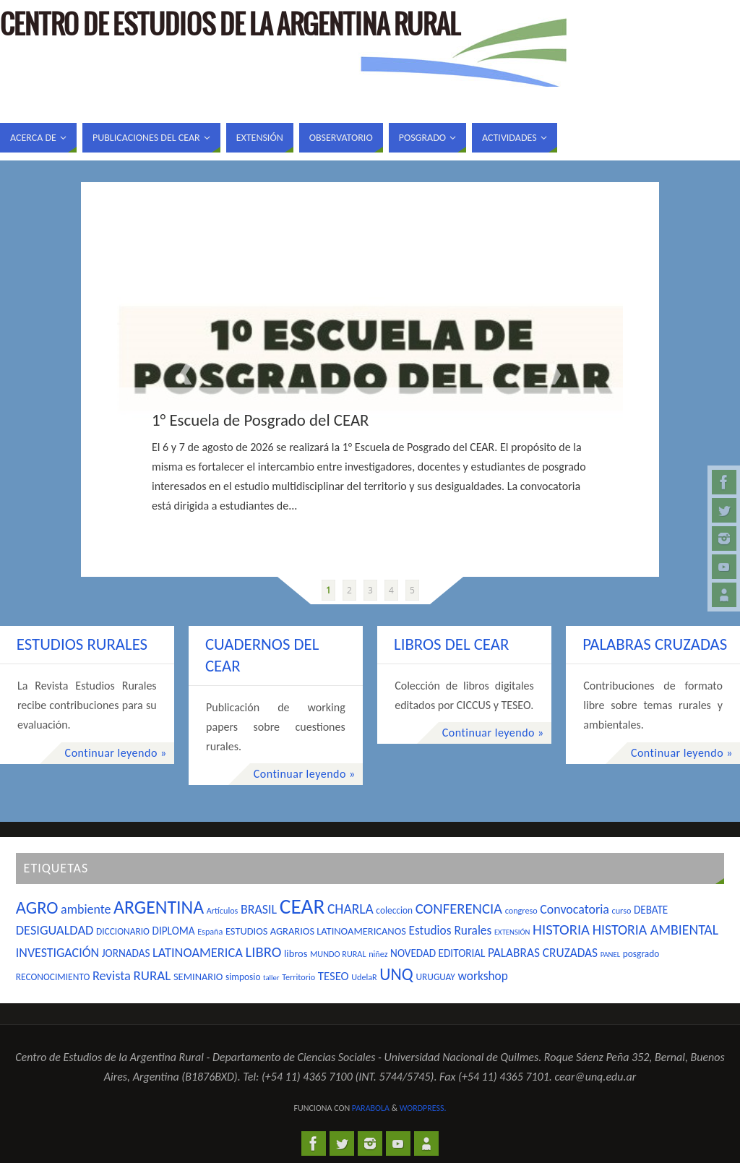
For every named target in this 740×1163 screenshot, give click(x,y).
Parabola (371, 1108)
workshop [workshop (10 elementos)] (483, 976)
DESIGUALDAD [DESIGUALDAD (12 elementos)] (55, 930)
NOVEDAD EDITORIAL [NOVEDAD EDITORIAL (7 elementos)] (437, 953)
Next (554, 374)
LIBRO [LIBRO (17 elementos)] (264, 952)
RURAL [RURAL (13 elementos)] (152, 975)
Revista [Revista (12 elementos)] (111, 975)
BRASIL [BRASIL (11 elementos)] (259, 909)
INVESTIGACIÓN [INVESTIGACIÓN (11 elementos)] (57, 953)
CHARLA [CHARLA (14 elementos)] (350, 908)
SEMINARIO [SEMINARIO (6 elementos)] (198, 976)
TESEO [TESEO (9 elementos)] (333, 976)
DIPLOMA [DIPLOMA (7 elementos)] (173, 930)
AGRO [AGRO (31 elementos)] (37, 908)
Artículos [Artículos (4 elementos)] (222, 910)
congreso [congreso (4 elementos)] (521, 910)
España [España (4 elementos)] (210, 931)
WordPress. (423, 1108)
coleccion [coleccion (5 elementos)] (394, 910)
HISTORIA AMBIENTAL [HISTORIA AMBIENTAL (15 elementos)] (655, 929)
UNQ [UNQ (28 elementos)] (396, 974)
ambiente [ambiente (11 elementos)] (86, 909)
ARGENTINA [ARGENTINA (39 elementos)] (158, 907)
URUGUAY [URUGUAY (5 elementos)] (435, 977)
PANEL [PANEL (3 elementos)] (610, 954)
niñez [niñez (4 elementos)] (378, 953)
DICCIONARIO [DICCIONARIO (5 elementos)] (123, 931)
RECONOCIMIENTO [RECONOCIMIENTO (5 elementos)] (53, 977)
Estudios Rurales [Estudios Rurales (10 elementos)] (450, 930)
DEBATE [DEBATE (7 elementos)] (651, 910)
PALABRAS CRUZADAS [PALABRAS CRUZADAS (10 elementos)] (543, 953)
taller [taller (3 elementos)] (271, 977)
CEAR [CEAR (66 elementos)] (302, 906)
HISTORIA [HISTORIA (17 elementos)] (561, 929)
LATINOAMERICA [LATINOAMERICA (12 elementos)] (197, 952)
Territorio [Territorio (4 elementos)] (298, 976)
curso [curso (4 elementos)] (622, 910)
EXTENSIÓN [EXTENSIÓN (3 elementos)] (512, 932)
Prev (186, 374)
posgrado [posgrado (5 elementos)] (641, 954)
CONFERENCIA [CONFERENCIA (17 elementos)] (459, 908)
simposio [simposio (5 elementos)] (242, 977)
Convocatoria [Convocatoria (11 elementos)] (574, 909)
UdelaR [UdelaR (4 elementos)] (364, 976)
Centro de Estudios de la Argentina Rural (230, 26)
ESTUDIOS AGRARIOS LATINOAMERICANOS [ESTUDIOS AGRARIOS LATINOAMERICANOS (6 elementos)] (315, 930)
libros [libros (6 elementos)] (295, 953)
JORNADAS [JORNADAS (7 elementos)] (126, 953)
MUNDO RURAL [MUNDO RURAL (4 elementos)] (338, 953)
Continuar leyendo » (116, 753)
